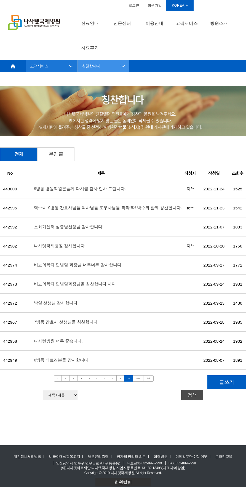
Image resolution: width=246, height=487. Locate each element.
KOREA (178, 5)
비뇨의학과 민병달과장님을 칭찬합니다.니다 (75, 283)
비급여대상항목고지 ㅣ (66, 456)
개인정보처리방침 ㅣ (30, 456)
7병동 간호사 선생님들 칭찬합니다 (66, 322)
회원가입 (155, 5)
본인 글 (56, 154)
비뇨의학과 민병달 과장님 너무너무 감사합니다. (78, 264)
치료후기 (90, 47)
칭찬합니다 (91, 66)
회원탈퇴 (123, 482)
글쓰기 (226, 382)
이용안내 (154, 23)
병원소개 (219, 23)
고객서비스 (187, 23)
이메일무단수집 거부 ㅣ (193, 456)
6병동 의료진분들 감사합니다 (61, 360)
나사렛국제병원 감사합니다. (60, 245)
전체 (18, 154)
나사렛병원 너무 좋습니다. (58, 341)
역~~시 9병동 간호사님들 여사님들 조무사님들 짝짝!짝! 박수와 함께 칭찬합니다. (108, 207)
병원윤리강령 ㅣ (100, 456)
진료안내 (90, 23)
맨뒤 (148, 378)
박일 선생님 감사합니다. (56, 302)
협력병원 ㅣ (163, 456)
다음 (138, 378)
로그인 (134, 5)
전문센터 (122, 23)
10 (129, 378)
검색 (192, 395)
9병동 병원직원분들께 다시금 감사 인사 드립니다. (80, 188)
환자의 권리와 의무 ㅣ (133, 456)
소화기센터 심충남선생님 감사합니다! (69, 226)
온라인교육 (223, 456)
